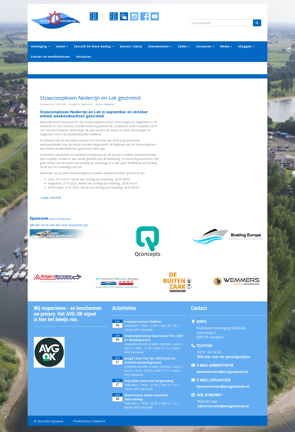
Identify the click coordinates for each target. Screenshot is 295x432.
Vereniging (40, 46)
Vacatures (83, 56)
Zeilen (184, 46)
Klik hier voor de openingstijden (223, 357)
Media (226, 46)
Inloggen (246, 46)
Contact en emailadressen (50, 56)
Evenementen (160, 46)
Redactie (109, 104)
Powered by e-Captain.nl (89, 421)
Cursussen (205, 46)
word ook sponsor (60, 219)
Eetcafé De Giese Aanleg (94, 46)
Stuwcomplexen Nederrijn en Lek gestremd (90, 97)
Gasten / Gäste (131, 46)
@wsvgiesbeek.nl (222, 371)
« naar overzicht (50, 198)
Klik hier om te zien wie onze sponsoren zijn (59, 225)
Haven (62, 46)
